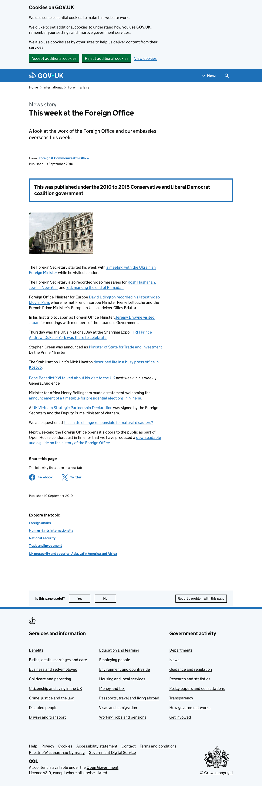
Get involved (180, 717)
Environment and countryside (124, 669)
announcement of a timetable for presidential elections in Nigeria (85, 398)
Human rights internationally (51, 530)
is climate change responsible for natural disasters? (108, 422)
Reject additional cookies (106, 58)
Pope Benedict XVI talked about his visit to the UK (72, 377)
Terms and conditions (158, 746)
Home (33, 87)
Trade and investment (45, 545)
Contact (128, 746)
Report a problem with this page (201, 598)
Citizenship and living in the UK (55, 688)
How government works (190, 707)
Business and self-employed (53, 669)
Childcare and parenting (50, 678)
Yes (84, 598)
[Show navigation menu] (209, 75)
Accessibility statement (96, 746)
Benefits (36, 650)
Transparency (181, 698)
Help (33, 746)
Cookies (65, 746)
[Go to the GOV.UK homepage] (46, 76)
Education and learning (119, 650)
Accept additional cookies (54, 58)
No (109, 598)
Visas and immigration (118, 707)
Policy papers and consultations (197, 688)
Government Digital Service (112, 752)
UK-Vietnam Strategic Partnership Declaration (72, 407)
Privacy (47, 746)
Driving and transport (47, 717)
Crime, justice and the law (51, 698)
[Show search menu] (226, 75)
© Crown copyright (216, 772)
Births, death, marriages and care (58, 659)
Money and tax (112, 688)
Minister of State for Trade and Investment (125, 347)
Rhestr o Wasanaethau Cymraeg (57, 752)
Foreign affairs (78, 87)
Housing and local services (122, 678)
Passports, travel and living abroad (129, 698)
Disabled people (43, 707)
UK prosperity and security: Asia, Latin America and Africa (73, 554)
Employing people (114, 659)
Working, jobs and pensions (122, 717)
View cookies (145, 58)
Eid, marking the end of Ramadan (95, 287)
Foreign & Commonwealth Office (64, 158)
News (174, 659)
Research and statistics (189, 678)
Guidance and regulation (190, 669)
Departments (180, 650)
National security (42, 538)
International (53, 87)
